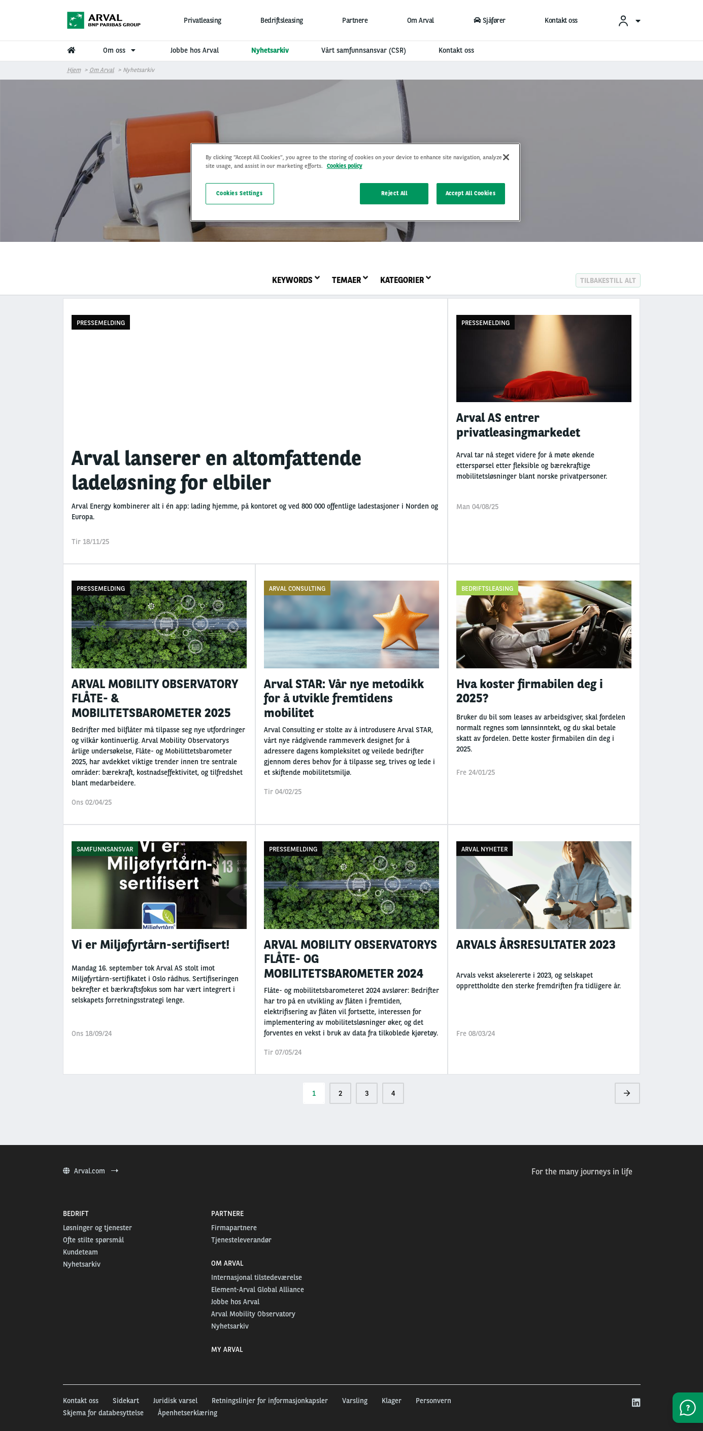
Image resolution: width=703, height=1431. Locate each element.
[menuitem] (629, 20)
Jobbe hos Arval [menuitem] (195, 50)
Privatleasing (202, 20)
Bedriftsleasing (281, 20)
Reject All (394, 193)
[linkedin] (636, 1403)
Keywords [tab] (296, 280)
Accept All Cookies (470, 193)
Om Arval (420, 20)
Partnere (354, 20)
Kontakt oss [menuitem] (456, 50)
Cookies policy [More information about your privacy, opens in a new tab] (344, 165)
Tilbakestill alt (608, 280)
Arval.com (90, 1171)
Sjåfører (490, 20)
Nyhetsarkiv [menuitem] (270, 50)
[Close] (506, 157)
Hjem (74, 70)
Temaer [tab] (350, 280)
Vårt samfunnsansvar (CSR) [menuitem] (363, 50)
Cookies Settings (239, 193)
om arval (101, 70)
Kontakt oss (561, 20)
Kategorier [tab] (405, 280)
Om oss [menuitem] (120, 50)
